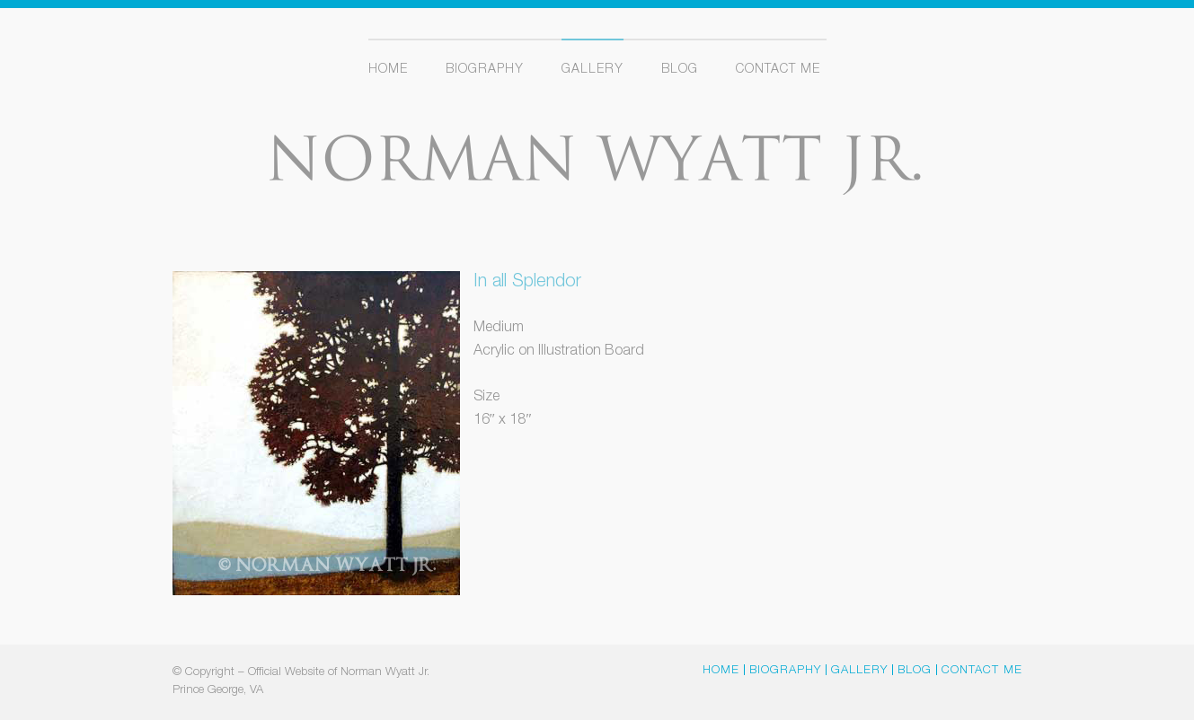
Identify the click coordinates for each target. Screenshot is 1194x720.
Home (388, 70)
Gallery (593, 70)
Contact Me (778, 70)
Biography (485, 70)
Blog (679, 70)
